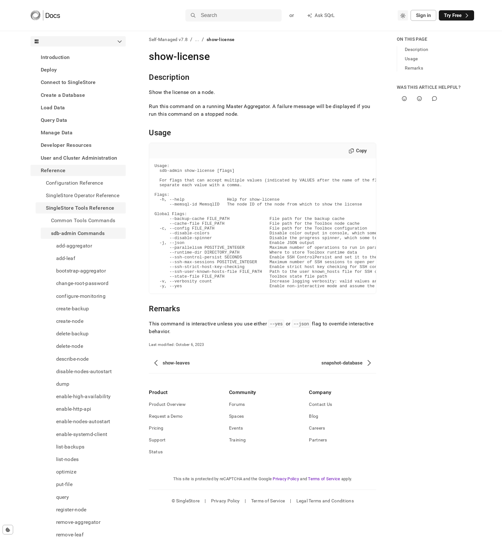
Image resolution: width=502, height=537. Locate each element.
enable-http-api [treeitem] (73, 409)
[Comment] (434, 98)
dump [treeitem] (63, 384)
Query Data (54, 120)
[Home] (45, 15)
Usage (411, 58)
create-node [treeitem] (70, 321)
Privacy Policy (286, 503)
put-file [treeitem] (64, 484)
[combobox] (403, 15)
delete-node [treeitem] (69, 346)
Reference (53, 170)
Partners (318, 464)
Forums (237, 429)
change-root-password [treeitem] (82, 283)
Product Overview (167, 429)
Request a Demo (166, 441)
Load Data (53, 108)
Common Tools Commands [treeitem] (83, 220)
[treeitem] (78, 57)
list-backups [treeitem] (70, 447)
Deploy (49, 70)
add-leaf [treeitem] (66, 258)
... (197, 39)
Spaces (236, 441)
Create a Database (63, 95)
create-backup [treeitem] (72, 309)
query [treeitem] (62, 497)
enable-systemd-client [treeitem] (81, 434)
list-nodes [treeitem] (67, 459)
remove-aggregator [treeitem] (78, 522)
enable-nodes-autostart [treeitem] (83, 421)
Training (237, 464)
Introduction (55, 57)
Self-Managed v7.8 (168, 39)
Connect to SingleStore (68, 82)
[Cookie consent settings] (8, 529)
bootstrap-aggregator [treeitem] (81, 271)
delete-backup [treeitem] (72, 334)
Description (416, 49)
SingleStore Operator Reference (83, 195)
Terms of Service (324, 503)
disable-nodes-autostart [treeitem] (84, 371)
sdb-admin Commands (78, 233)
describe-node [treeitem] (72, 359)
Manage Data (57, 133)
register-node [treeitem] (71, 510)
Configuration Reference (74, 183)
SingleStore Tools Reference (80, 208)
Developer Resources (66, 145)
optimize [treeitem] (66, 472)
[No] (419, 98)
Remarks (414, 68)
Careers (317, 453)
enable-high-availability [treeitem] (83, 396)
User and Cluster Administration (79, 158)
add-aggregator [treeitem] (74, 246)
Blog (313, 441)
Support (157, 464)
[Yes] (404, 98)
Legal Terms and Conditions (325, 525)
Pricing (156, 453)
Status (156, 476)
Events (236, 453)
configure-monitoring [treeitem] (81, 296)
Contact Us (320, 429)
